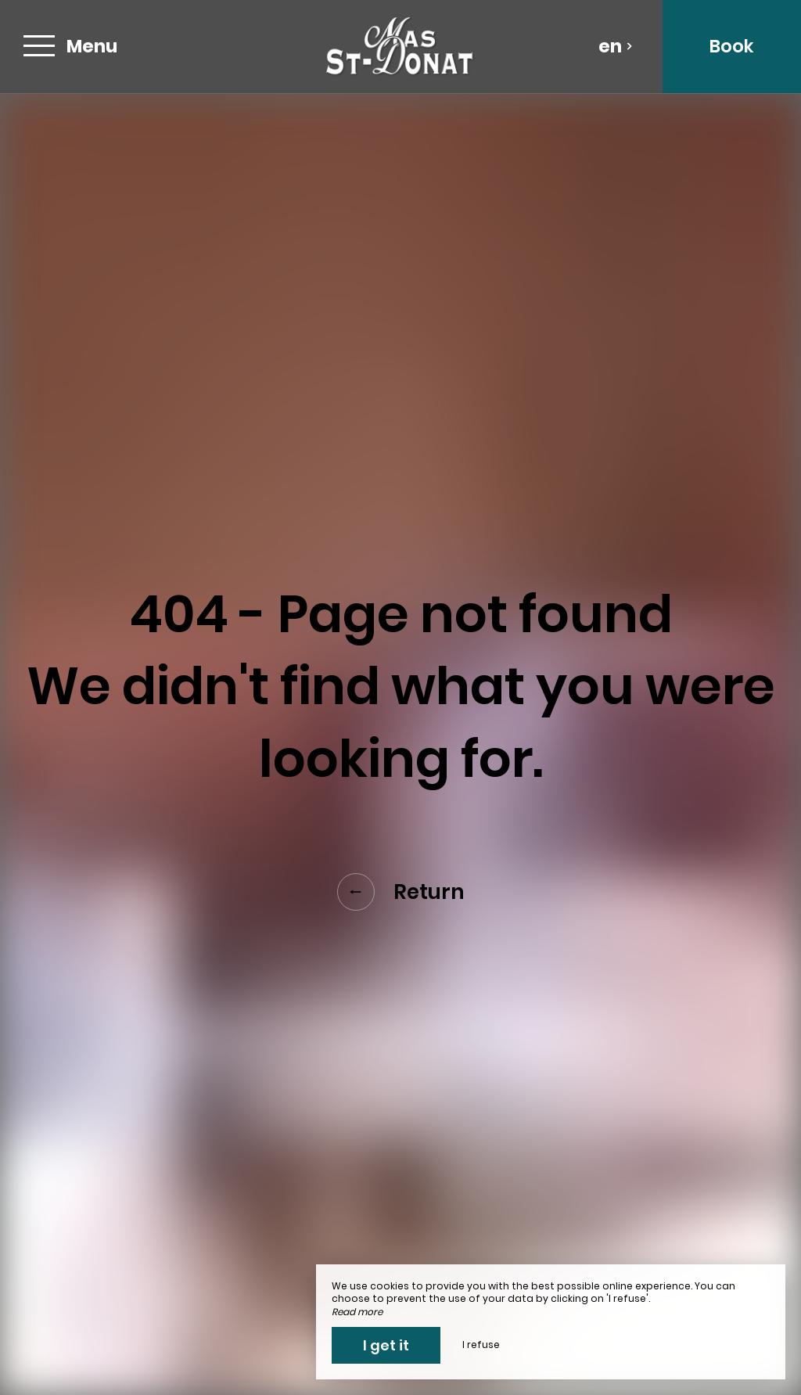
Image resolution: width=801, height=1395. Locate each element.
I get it (386, 1345)
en (615, 46)
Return (401, 892)
